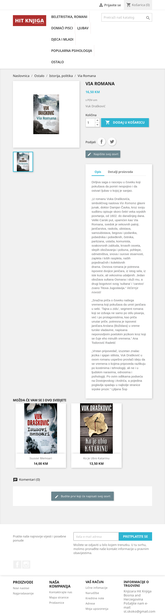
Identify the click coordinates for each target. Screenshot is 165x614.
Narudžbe (92, 593)
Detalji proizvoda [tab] (120, 172)
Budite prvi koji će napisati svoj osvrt (82, 496)
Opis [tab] (98, 172)
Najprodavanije (23, 593)
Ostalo (57, 62)
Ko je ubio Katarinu (96, 458)
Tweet (112, 142)
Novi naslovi (21, 588)
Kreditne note (95, 598)
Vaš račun (95, 582)
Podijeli (101, 142)
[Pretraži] (126, 17)
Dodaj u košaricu (125, 122)
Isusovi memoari (41, 458)
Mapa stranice (59, 597)
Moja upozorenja (97, 609)
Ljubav (82, 28)
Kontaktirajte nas (60, 592)
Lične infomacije (97, 588)
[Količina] (90, 122)
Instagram (26, 564)
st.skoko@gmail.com (139, 611)
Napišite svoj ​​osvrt (102, 154)
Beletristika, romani (69, 17)
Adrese (90, 603)
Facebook (17, 564)
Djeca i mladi (62, 39)
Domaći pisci (62, 28)
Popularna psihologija (71, 50)
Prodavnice (56, 603)
